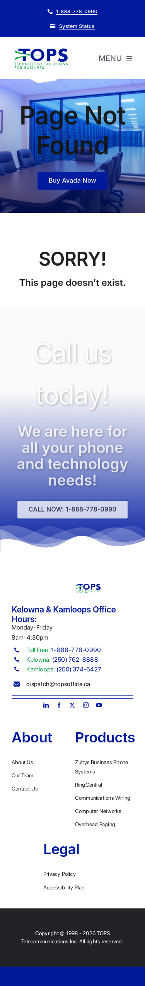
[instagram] (86, 705)
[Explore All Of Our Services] (72, 511)
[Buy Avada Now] (72, 181)
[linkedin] (46, 705)
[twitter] (72, 705)
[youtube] (99, 705)
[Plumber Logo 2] (41, 50)
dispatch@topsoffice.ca (58, 684)
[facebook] (59, 705)
